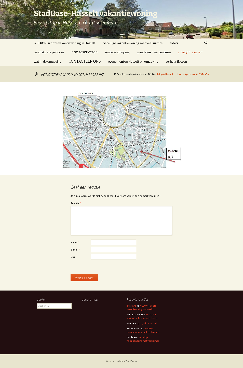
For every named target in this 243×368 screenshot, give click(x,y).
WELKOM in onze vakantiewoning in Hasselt (65, 43)
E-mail (75, 249)
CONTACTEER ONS (85, 61)
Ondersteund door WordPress (121, 361)
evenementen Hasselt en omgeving (133, 61)
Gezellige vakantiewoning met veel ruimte (133, 43)
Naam (75, 242)
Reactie (76, 203)
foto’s (174, 43)
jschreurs (131, 305)
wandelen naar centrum (154, 52)
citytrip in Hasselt (190, 52)
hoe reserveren (84, 52)
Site (73, 256)
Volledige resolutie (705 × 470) (194, 74)
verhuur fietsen (176, 61)
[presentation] (96, 267)
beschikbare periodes (49, 52)
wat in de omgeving (47, 61)
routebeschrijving (117, 52)
